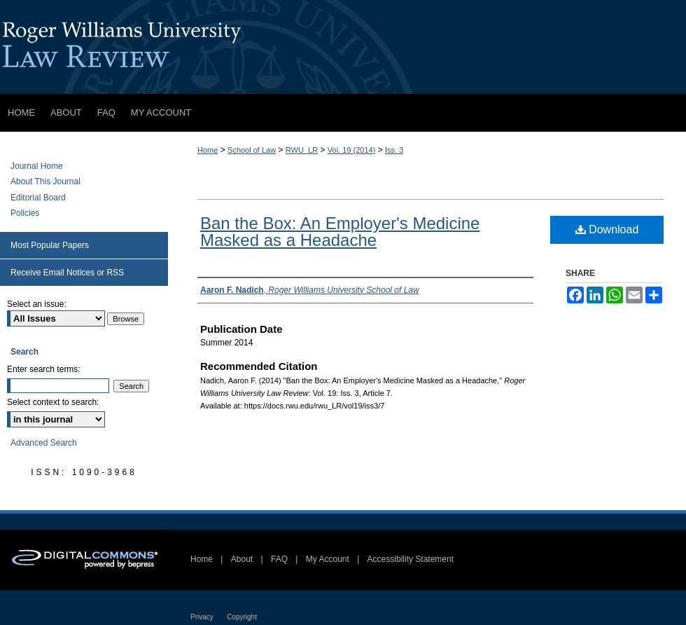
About (242, 559)
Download (607, 229)
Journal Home (36, 166)
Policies (24, 213)
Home (207, 150)
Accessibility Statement (411, 559)
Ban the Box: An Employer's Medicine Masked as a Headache (339, 231)
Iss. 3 (394, 150)
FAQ (279, 559)
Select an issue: (36, 304)
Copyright (242, 617)
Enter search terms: (43, 369)
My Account (327, 559)
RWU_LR (302, 150)
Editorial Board (38, 197)
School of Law (251, 150)
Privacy (202, 617)
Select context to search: (53, 402)
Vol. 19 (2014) (352, 150)
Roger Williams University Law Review (343, 47)
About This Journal (45, 181)
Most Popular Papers (49, 245)
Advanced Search (43, 443)
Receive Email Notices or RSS (67, 272)
